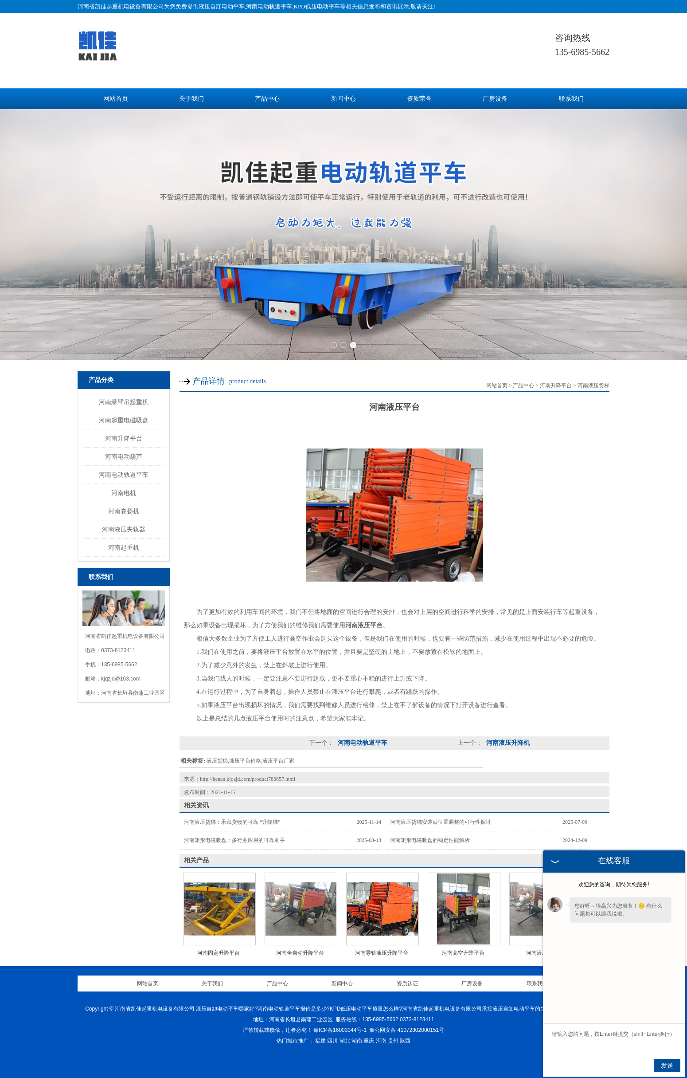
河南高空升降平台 (463, 953)
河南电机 (123, 492)
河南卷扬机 (123, 511)
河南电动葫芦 (123, 456)
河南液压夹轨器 (123, 529)
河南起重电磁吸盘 (123, 420)
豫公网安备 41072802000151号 (406, 1030)
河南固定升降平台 (218, 953)
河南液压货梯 (593, 385)
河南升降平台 (123, 438)
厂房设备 (495, 98)
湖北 (345, 1041)
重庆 (368, 1041)
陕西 (405, 1041)
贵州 (393, 1041)
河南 (381, 1041)
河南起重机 (123, 547)
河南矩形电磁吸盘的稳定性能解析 (430, 840)
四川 (332, 1041)
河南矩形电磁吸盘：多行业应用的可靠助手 (234, 840)
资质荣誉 (419, 98)
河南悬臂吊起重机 (123, 401)
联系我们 (571, 98)
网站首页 (115, 98)
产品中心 (267, 98)
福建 (320, 1041)
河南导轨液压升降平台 (381, 953)
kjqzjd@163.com (121, 679)
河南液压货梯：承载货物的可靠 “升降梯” (232, 822)
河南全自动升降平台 (300, 953)
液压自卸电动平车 (222, 6)
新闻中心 (343, 98)
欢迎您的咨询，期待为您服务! (613, 884)
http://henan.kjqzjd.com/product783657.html (247, 779)
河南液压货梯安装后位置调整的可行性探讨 (440, 822)
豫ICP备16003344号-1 (340, 1030)
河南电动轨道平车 (123, 474)
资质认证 (407, 983)
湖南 (356, 1041)
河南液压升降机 (507, 743)
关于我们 (191, 98)
